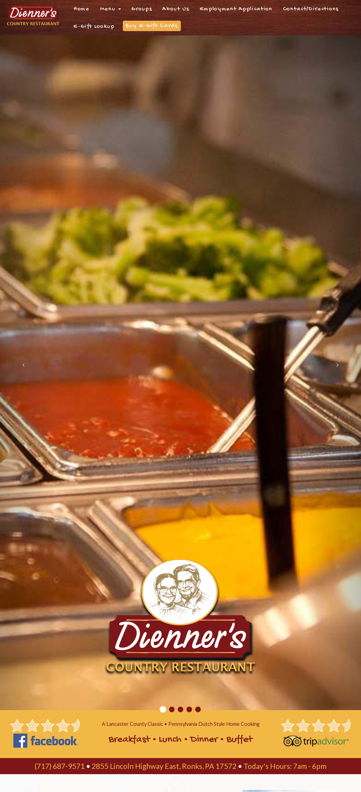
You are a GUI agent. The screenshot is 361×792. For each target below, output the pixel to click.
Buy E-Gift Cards (152, 25)
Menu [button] (110, 9)
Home (81, 9)
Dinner (204, 740)
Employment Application (236, 9)
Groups (142, 9)
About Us (175, 9)
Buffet (239, 740)
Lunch (170, 740)
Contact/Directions (311, 9)
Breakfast (129, 740)
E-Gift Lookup (94, 26)
